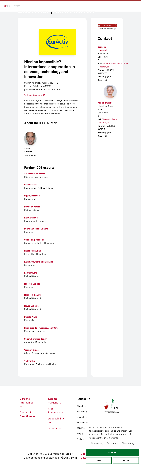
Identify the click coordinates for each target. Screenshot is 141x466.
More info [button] (113, 437)
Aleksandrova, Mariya (34, 173)
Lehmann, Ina (30, 272)
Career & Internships (26, 402)
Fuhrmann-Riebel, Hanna (36, 228)
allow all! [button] (112, 452)
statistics (112, 443)
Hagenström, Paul (32, 250)
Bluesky (81, 406)
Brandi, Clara (30, 184)
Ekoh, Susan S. (31, 217)
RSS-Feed (81, 428)
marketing (128, 443)
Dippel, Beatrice (32, 195)
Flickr (80, 439)
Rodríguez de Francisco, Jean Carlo (41, 327)
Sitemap (54, 428)
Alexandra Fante (106, 102)
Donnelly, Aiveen (32, 206)
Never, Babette (31, 305)
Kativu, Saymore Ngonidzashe (38, 261)
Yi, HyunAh (29, 360)
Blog (80, 433)
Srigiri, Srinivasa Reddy (35, 338)
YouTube (82, 411)
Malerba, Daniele (32, 283)
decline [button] (126, 460)
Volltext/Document (34, 94)
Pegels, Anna (30, 316)
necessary (97, 443)
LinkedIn (82, 417)
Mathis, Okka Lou (32, 294)
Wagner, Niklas (31, 349)
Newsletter (82, 422)
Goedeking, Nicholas (34, 239)
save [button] (99, 460)
